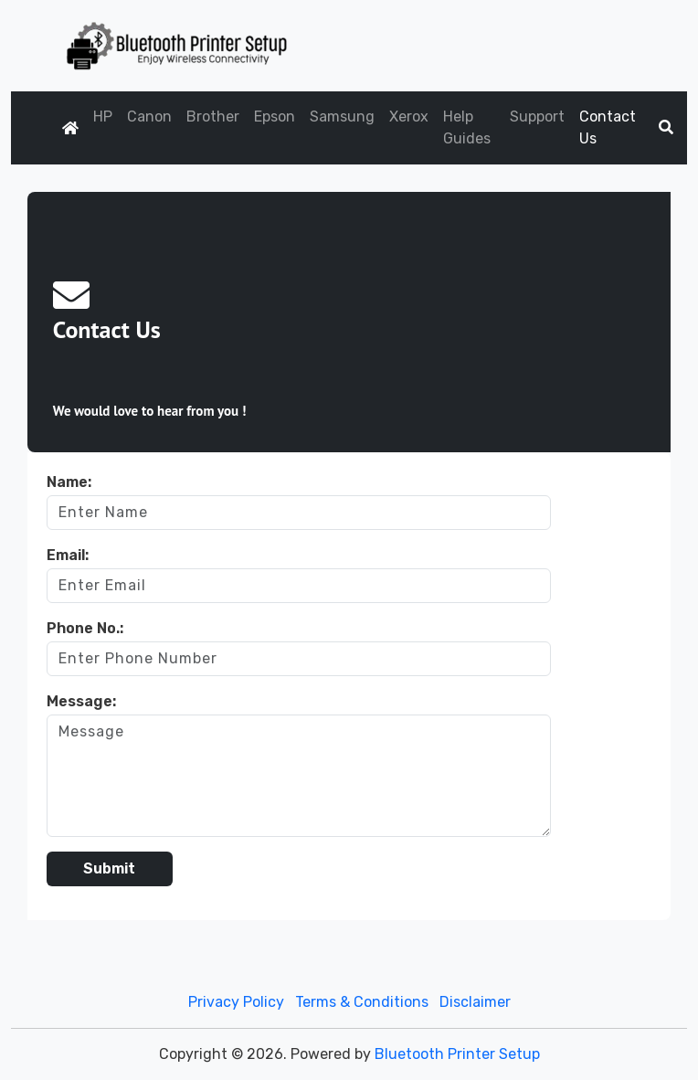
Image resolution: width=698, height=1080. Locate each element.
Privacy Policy (236, 1002)
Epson (274, 116)
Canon (149, 116)
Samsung (342, 116)
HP (102, 116)
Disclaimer (475, 1002)
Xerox (408, 116)
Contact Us (607, 127)
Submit (109, 868)
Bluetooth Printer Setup (457, 1054)
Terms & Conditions (361, 1002)
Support (537, 116)
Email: (68, 555)
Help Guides (467, 127)
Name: (69, 482)
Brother (212, 116)
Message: (81, 701)
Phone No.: (85, 628)
